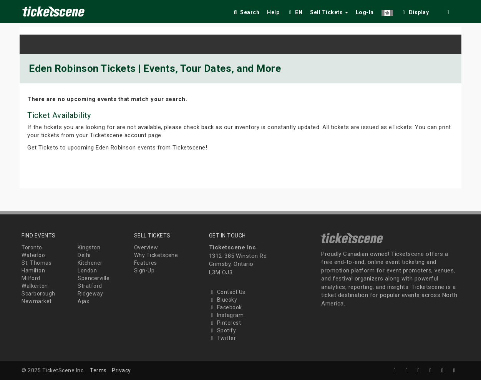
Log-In (365, 12)
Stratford (90, 286)
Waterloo (33, 255)
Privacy (121, 370)
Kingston (89, 247)
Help (273, 12)
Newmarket (37, 301)
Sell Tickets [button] (329, 12)
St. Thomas (36, 263)
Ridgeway (90, 293)
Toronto (32, 247)
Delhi (84, 255)
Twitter (222, 338)
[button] (387, 11)
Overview (146, 247)
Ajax (83, 301)
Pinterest (225, 323)
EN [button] (294, 12)
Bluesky (223, 300)
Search (245, 12)
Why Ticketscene (156, 255)
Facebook (225, 307)
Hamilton (33, 270)
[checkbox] (415, 11)
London (87, 270)
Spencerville (93, 278)
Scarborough (38, 293)
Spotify (222, 330)
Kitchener (90, 263)
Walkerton (35, 286)
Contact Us (227, 292)
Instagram (226, 315)
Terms (98, 370)
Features (145, 263)
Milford (31, 278)
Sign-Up (144, 270)
